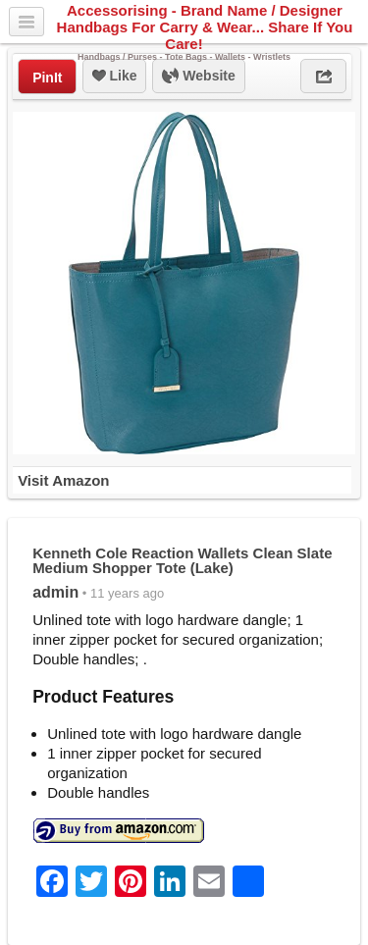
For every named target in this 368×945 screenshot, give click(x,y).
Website (198, 76)
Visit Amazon (63, 480)
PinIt (47, 77)
